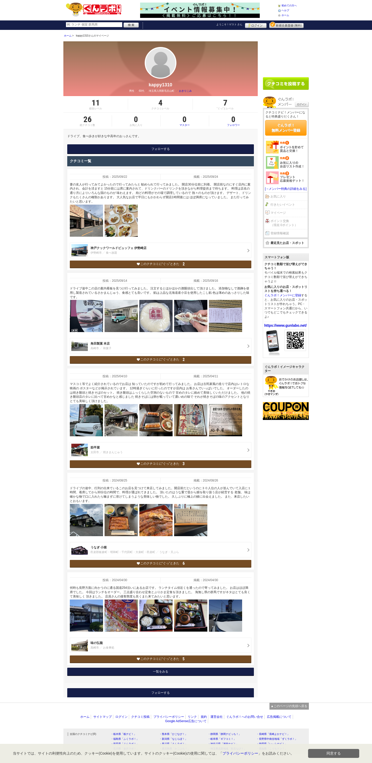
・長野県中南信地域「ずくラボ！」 (276, 738)
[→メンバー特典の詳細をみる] (286, 189)
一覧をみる (160, 671)
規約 (204, 717)
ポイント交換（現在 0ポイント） (284, 223)
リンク (192, 717)
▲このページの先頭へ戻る (289, 706)
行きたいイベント (282, 204)
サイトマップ (102, 717)
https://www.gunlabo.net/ (285, 325)
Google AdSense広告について (186, 721)
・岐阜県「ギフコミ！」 (222, 738)
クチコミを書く (286, 83)
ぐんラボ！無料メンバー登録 (286, 127)
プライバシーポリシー (168, 717)
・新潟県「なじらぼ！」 (173, 738)
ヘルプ (285, 10)
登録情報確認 (279, 233)
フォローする (160, 149)
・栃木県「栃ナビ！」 (123, 734)
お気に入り (278, 196)
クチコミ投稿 (140, 717)
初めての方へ (289, 5)
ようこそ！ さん (229, 24)
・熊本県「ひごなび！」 (173, 734)
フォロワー (233, 120)
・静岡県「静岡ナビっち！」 (224, 734)
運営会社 (216, 717)
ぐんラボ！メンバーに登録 (282, 295)
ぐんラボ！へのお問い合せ (244, 717)
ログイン (256, 24)
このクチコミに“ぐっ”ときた (160, 264)
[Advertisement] (286, 51)
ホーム (285, 15)
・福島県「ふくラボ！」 (125, 738)
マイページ (278, 213)
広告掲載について (279, 717)
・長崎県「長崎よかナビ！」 (273, 734)
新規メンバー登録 (286, 24)
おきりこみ (185, 90)
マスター (185, 120)
